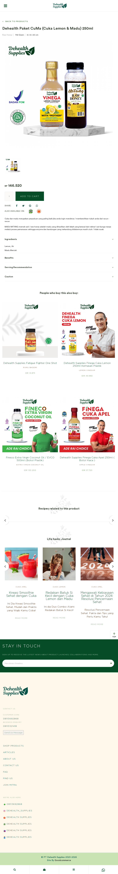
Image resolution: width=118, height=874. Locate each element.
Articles (9, 752)
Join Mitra (10, 785)
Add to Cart (29, 196)
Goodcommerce (63, 860)
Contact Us (11, 765)
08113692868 (11, 719)
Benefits (9, 258)
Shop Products (13, 746)
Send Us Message (13, 732)
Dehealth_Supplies (17, 810)
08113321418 (10, 726)
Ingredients (11, 239)
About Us (9, 759)
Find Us (8, 778)
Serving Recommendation (18, 267)
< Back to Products (15, 21)
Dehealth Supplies (17, 817)
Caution (9, 277)
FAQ (5, 772)
